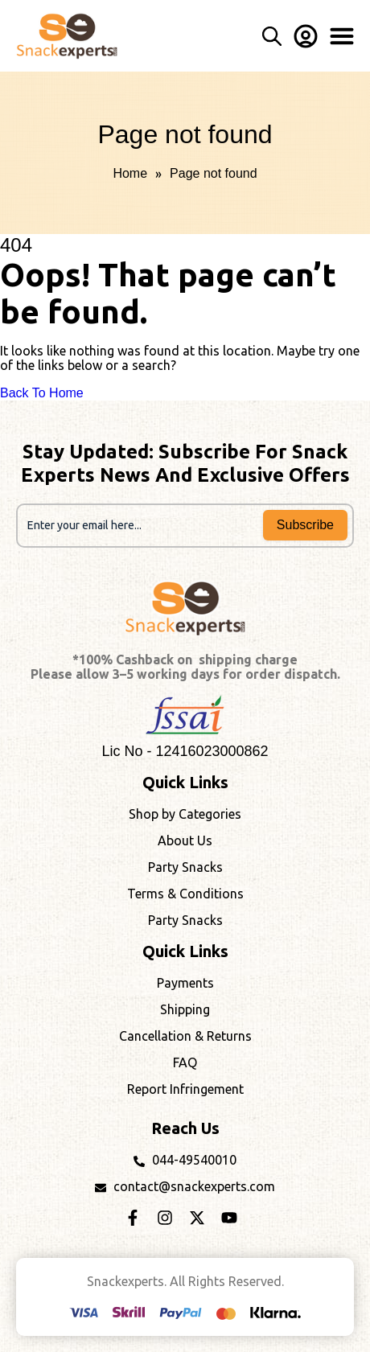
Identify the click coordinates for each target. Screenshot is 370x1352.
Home (130, 173)
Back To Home (42, 393)
